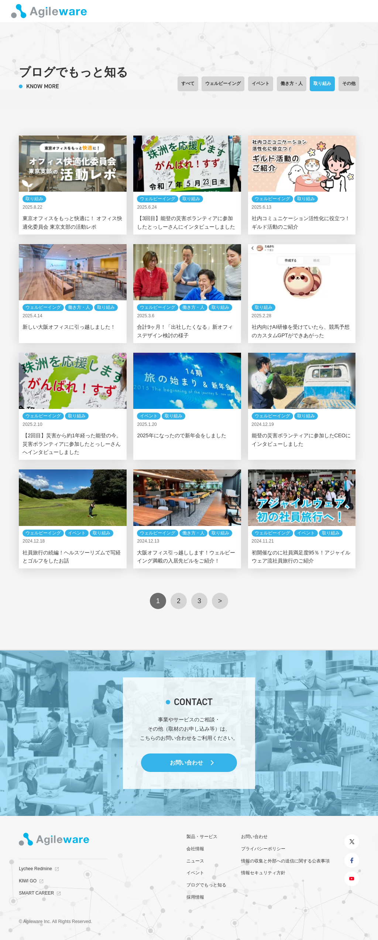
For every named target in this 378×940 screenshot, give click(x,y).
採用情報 (195, 897)
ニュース (195, 861)
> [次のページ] (220, 601)
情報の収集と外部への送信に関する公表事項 (285, 861)
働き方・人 (292, 83)
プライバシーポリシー (263, 848)
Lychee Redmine (35, 868)
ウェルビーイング (223, 83)
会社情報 (195, 848)
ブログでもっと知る (206, 885)
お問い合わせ (186, 762)
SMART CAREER (36, 893)
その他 (348, 83)
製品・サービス (201, 836)
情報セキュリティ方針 (263, 872)
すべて (188, 83)
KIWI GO (28, 880)
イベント (260, 83)
